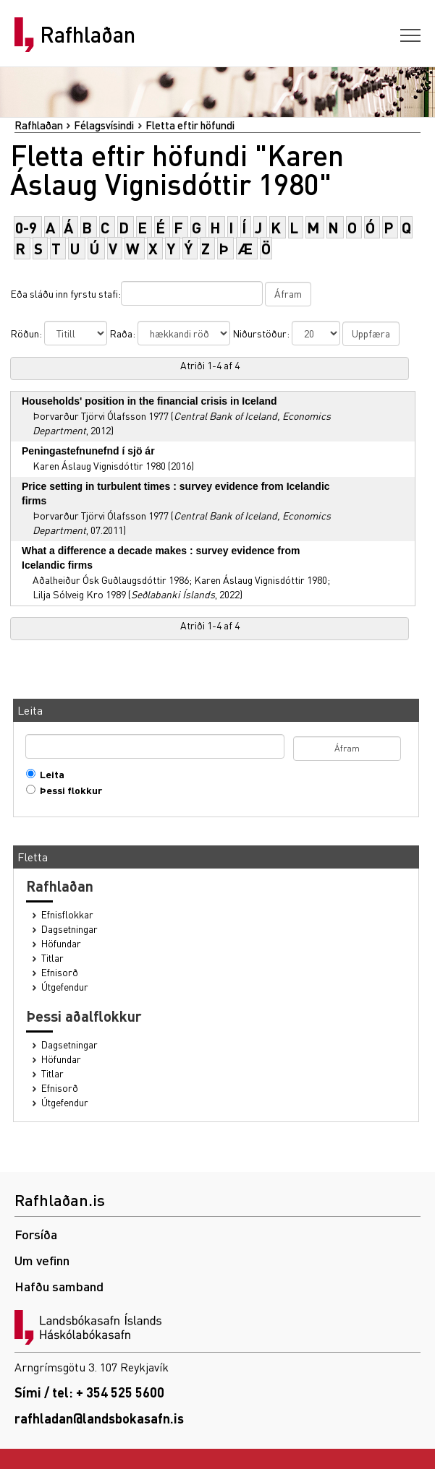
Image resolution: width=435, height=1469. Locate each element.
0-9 (26, 227)
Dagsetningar (69, 929)
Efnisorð (59, 972)
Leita (48, 774)
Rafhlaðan (87, 35)
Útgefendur (64, 987)
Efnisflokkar (67, 914)
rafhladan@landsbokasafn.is (99, 1418)
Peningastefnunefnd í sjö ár (88, 451)
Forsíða (35, 1233)
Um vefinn (41, 1260)
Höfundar (61, 943)
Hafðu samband (59, 1286)
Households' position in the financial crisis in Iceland (149, 401)
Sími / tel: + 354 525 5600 (89, 1392)
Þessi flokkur (67, 790)
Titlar (52, 958)
